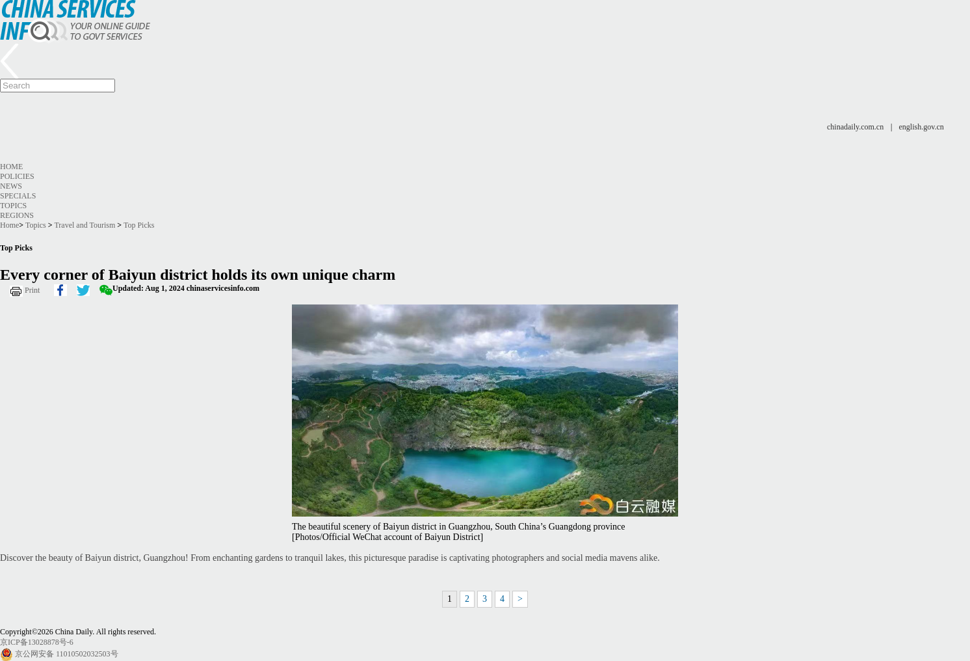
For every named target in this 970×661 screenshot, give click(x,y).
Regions (17, 215)
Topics (13, 205)
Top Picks (139, 225)
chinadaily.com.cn (855, 126)
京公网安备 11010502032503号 (66, 653)
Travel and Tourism (84, 225)
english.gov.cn (921, 126)
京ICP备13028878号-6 (36, 642)
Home (11, 166)
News (11, 186)
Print (32, 290)
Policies (17, 176)
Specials (18, 195)
